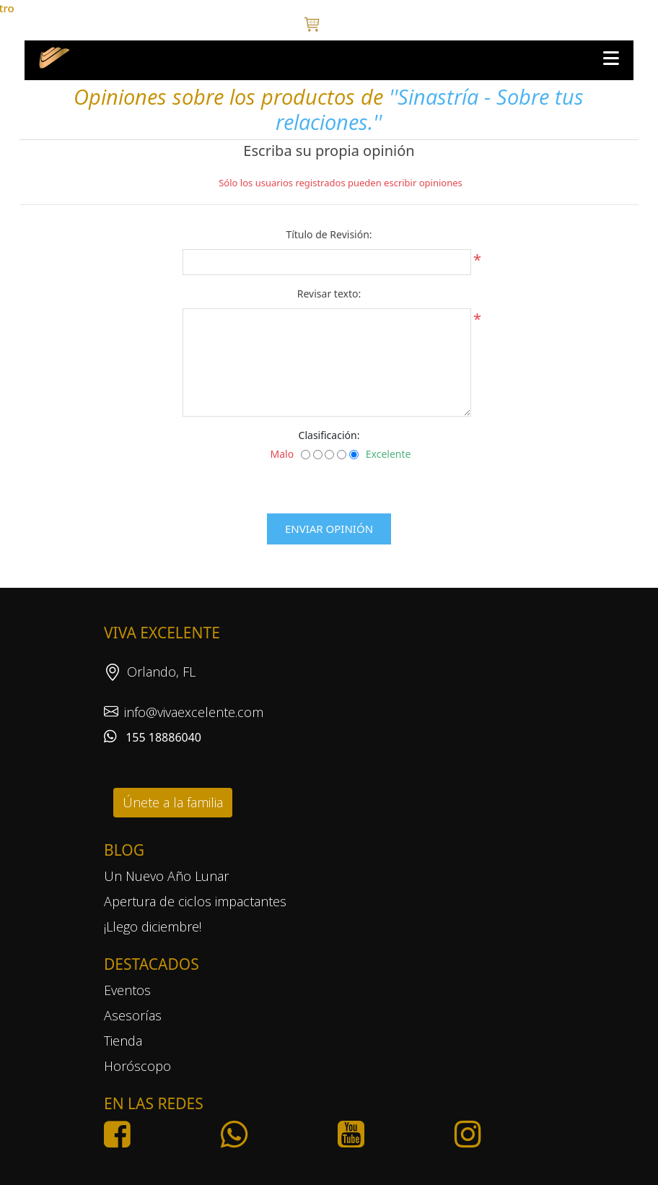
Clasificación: (329, 435)
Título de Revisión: (329, 234)
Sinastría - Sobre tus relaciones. (430, 109)
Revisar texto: (329, 293)
